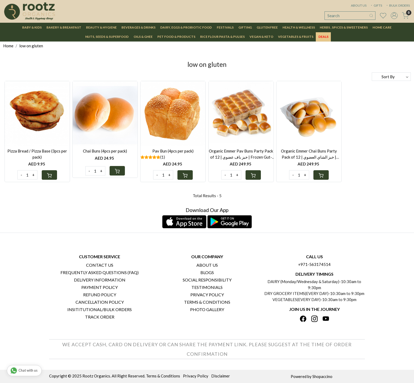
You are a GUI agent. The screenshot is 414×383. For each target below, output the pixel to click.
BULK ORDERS (397, 5)
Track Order (99, 316)
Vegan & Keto (261, 37)
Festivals (225, 27)
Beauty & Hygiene (101, 27)
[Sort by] (391, 76)
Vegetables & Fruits (295, 37)
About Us (207, 264)
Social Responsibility (207, 279)
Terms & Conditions (207, 301)
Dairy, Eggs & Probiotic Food (186, 27)
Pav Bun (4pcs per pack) (173, 151)
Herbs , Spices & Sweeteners (344, 27)
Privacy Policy (207, 294)
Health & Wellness (299, 27)
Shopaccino (322, 376)
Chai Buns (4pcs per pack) (105, 151)
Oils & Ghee (143, 37)
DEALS (323, 37)
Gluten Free (267, 27)
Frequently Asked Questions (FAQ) (99, 272)
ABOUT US (358, 5)
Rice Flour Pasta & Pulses (222, 37)
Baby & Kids (32, 27)
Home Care (382, 27)
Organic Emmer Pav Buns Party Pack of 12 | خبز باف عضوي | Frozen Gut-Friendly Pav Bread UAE (241, 154)
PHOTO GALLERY (207, 309)
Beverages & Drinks (138, 27)
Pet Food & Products (176, 37)
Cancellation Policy (100, 301)
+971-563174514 (314, 264)
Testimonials (207, 287)
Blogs (207, 272)
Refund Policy (99, 294)
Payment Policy (99, 287)
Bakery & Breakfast (63, 27)
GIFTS (376, 5)
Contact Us (99, 264)
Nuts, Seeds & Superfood (107, 37)
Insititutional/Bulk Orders (99, 309)
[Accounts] (394, 15)
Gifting (245, 27)
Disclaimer (220, 375)
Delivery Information (99, 279)
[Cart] (49, 175)
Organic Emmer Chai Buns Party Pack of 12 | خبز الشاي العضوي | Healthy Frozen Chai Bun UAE (309, 154)
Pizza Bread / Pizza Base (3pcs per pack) (37, 154)
